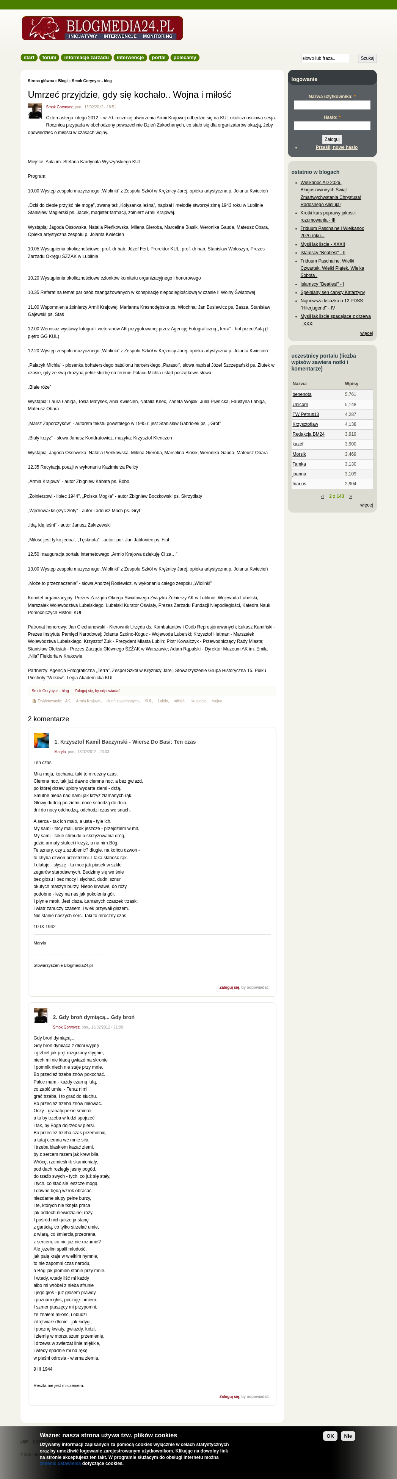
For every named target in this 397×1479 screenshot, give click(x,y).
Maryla (60, 752)
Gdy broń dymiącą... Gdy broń (97, 1017)
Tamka (299, 464)
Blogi (62, 81)
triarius (299, 483)
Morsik (299, 454)
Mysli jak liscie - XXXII (323, 244)
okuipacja (198, 701)
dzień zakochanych (123, 701)
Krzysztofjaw (305, 424)
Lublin (163, 701)
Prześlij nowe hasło (337, 147)
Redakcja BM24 (309, 434)
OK (330, 1436)
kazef (298, 444)
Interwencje (130, 57)
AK (67, 701)
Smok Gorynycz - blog (91, 81)
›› (350, 496)
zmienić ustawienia (60, 1463)
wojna (217, 701)
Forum (49, 57)
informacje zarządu (86, 57)
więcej (366, 333)
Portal (159, 57)
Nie (348, 1436)
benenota (302, 394)
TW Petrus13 (306, 414)
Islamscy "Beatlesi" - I (322, 284)
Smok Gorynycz (59, 107)
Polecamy (185, 57)
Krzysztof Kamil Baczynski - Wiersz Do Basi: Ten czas (128, 742)
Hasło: (332, 117)
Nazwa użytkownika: (332, 96)
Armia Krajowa (88, 701)
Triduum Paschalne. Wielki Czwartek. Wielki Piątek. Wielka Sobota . (332, 268)
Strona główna (41, 81)
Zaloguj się (84, 691)
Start (29, 57)
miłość (179, 701)
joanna (299, 474)
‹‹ (322, 496)
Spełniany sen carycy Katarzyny (333, 292)
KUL (148, 701)
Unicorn (300, 404)
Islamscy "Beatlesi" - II (323, 252)
